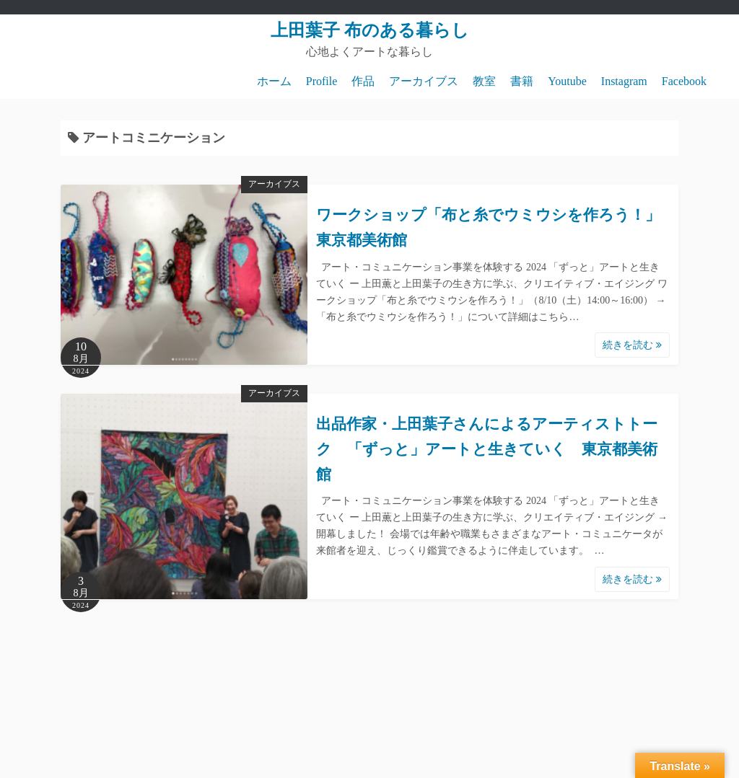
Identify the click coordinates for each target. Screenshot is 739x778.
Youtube (567, 81)
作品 (363, 81)
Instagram (624, 81)
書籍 (521, 81)
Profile (322, 81)
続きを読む (632, 345)
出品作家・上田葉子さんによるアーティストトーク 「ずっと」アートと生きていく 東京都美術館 (486, 448)
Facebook (684, 81)
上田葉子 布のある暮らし (370, 30)
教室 (484, 81)
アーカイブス (423, 81)
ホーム (274, 81)
